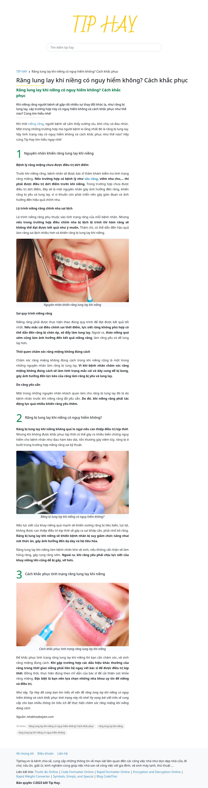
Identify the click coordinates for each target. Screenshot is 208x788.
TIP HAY (21, 71)
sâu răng (91, 179)
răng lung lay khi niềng (111, 726)
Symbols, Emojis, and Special (73, 776)
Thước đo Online (46, 772)
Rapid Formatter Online (113, 772)
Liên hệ (62, 753)
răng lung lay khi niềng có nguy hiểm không (42, 732)
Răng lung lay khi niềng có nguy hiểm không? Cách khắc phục (61, 726)
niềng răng (36, 124)
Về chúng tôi (25, 753)
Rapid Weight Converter (33, 776)
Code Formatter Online (77, 772)
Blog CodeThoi (107, 776)
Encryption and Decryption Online (157, 772)
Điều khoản (46, 753)
